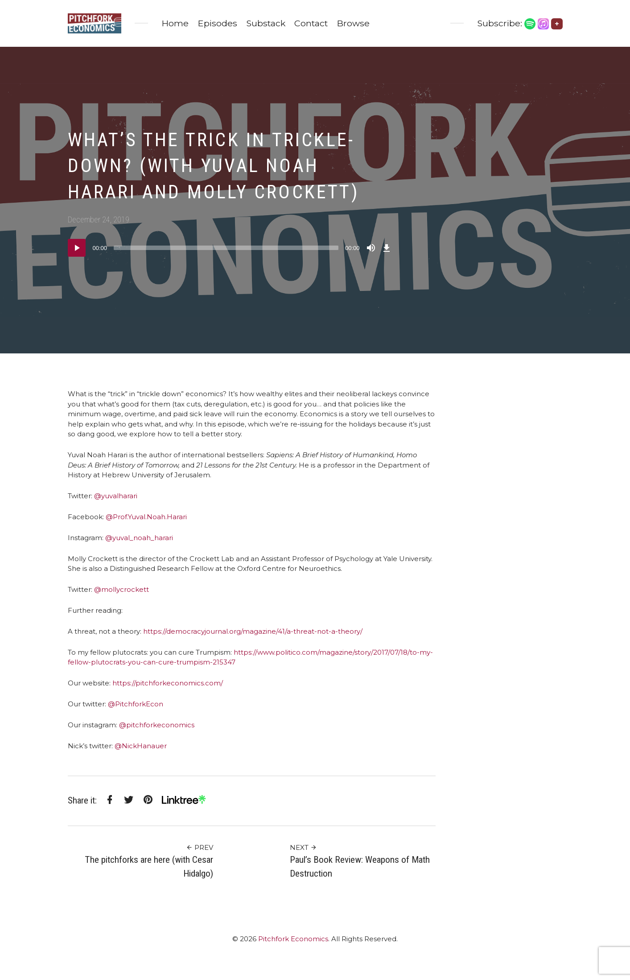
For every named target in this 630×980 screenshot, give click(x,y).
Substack (265, 23)
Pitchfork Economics (293, 939)
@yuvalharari (114, 496)
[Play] (77, 248)
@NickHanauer (141, 746)
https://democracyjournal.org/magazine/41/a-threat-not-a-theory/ (251, 631)
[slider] (226, 248)
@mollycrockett (120, 589)
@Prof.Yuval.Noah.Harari (145, 517)
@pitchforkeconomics (156, 725)
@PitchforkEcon (135, 704)
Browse (353, 23)
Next (303, 847)
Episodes (217, 23)
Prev (199, 847)
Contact (311, 23)
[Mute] (371, 248)
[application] (230, 248)
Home (175, 23)
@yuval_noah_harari (138, 537)
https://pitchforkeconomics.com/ (167, 683)
